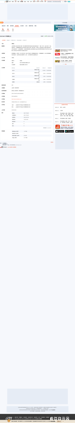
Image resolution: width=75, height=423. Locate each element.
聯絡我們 (35, 417)
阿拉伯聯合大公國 (63, 113)
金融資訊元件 (30, 417)
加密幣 (34, 1)
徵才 (39, 417)
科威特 (69, 118)
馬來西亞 (63, 122)
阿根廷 (69, 113)
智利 (61, 107)
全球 (31, 1)
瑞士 (64, 114)
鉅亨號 (41, 1)
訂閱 (45, 1)
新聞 (13, 1)
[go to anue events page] (63, 1)
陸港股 (21, 1)
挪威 (70, 115)
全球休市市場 (65, 104)
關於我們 (16, 417)
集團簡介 (20, 417)
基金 (25, 1)
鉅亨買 (38, 1)
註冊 (69, 1)
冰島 (64, 115)
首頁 (10, 1)
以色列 (64, 107)
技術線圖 (65, 22)
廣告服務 (25, 417)
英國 (69, 114)
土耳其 (71, 122)
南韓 (67, 115)
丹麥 (66, 114)
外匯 (28, 1)
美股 (18, 1)
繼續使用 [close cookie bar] (59, 421)
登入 (67, 1)
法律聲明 (47, 417)
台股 (15, 1)
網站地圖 (43, 417)
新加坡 (67, 122)
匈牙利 (61, 115)
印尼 (69, 121)
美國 (72, 115)
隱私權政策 (53, 421)
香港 (71, 114)
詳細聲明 (53, 409)
